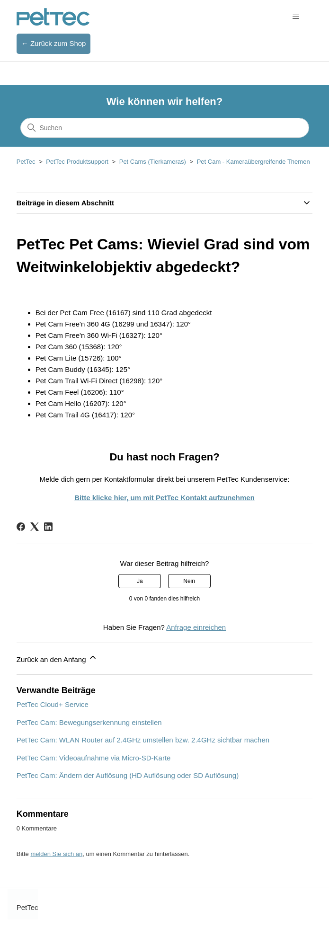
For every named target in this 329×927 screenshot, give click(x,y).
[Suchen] (165, 127)
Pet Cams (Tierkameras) (152, 161)
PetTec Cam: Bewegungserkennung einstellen (89, 722)
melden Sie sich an (56, 853)
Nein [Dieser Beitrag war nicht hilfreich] (189, 581)
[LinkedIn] (48, 526)
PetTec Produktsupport (77, 161)
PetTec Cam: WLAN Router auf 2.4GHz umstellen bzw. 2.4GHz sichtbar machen (143, 740)
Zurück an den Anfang (57, 658)
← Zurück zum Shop (53, 43)
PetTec (26, 161)
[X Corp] (34, 526)
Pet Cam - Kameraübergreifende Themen (253, 161)
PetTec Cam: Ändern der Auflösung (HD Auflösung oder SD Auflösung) (128, 775)
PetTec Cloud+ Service (53, 704)
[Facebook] (21, 526)
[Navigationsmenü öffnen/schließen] (295, 17)
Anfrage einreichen (196, 627)
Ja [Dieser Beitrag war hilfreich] (140, 581)
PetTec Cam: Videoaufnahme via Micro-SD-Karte (94, 758)
